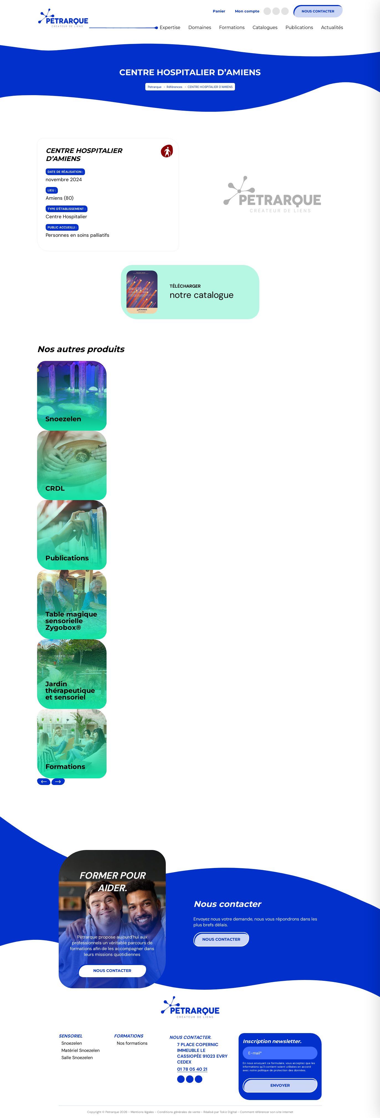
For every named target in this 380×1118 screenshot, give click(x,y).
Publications (299, 27)
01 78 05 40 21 (192, 1069)
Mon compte (247, 11)
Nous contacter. (190, 1037)
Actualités (332, 27)
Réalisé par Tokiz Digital (220, 1112)
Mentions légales (142, 1112)
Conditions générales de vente (178, 1112)
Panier (219, 11)
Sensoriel (70, 1036)
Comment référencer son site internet (266, 1112)
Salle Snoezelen (77, 1057)
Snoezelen (71, 1043)
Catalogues (265, 27)
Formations (232, 27)
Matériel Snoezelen (80, 1050)
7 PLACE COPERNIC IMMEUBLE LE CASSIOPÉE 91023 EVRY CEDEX (202, 1053)
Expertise (170, 27)
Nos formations (132, 1043)
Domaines (199, 27)
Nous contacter (318, 11)
